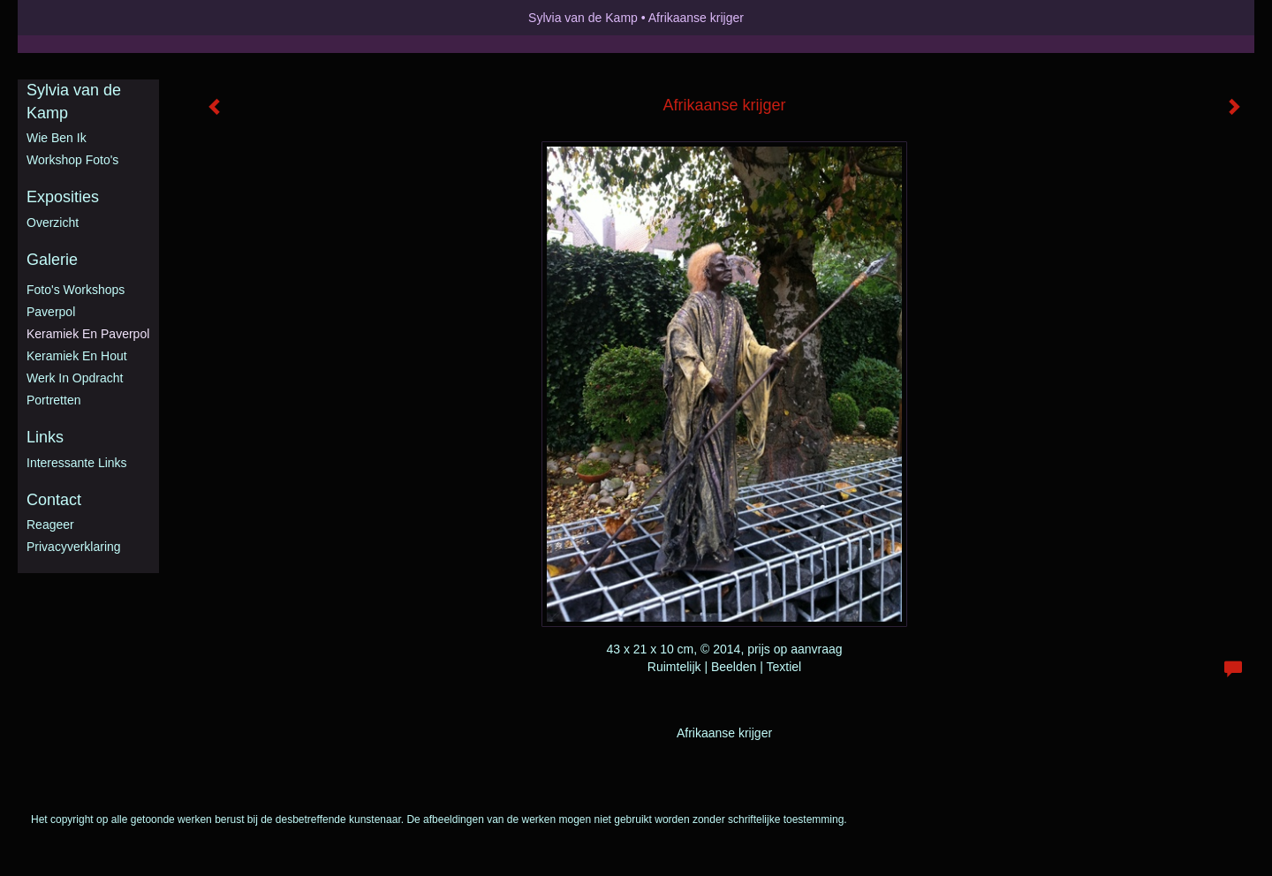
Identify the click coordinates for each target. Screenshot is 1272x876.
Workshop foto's (72, 160)
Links (45, 437)
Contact (53, 500)
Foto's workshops (75, 290)
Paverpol (50, 312)
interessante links (76, 463)
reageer (50, 524)
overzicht (52, 222)
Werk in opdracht (74, 378)
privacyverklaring (73, 547)
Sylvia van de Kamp (583, 18)
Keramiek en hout (76, 356)
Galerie (52, 259)
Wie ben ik (56, 138)
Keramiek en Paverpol (87, 334)
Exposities (62, 197)
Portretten (53, 400)
